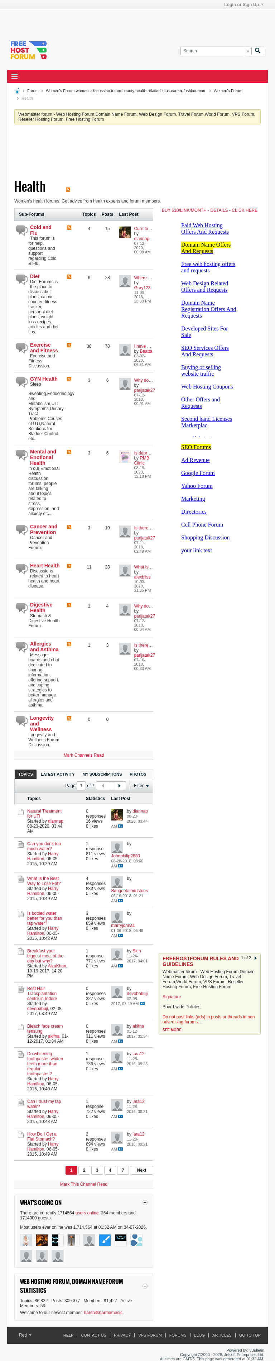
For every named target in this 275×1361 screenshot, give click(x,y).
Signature (172, 996)
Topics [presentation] (25, 774)
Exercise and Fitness (44, 347)
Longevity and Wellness (42, 723)
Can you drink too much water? (44, 846)
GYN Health (44, 379)
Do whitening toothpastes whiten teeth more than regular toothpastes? (45, 1063)
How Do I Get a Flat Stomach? (42, 1137)
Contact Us (93, 1335)
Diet (34, 276)
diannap (141, 238)
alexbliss (142, 577)
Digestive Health (41, 607)
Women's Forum (228, 91)
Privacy (122, 1335)
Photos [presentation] (138, 774)
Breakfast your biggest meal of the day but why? (45, 955)
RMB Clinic (141, 461)
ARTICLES (222, 1335)
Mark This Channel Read (84, 1184)
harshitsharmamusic (103, 1312)
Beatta (146, 351)
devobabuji (37, 1008)
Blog (199, 1335)
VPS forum (149, 1335)
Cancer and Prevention (43, 529)
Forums (178, 1335)
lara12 (138, 1053)
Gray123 (142, 287)
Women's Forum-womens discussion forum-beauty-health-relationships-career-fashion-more (126, 91)
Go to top (250, 1335)
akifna (53, 1036)
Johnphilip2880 (125, 855)
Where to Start (147, 277)
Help (68, 1335)
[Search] (215, 51)
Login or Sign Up (244, 4)
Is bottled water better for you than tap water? (44, 918)
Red (25, 1335)
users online (87, 1212)
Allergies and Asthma (44, 646)
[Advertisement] (91, 21)
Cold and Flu (41, 230)
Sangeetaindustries (129, 890)
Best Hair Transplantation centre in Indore (42, 993)
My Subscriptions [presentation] (102, 774)
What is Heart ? (149, 567)
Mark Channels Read (84, 755)
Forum (33, 91)
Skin (136, 950)
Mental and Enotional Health (43, 457)
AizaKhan (57, 966)
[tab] (25, 774)
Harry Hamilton (42, 856)
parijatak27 (144, 390)
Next (141, 1170)
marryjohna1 (123, 925)
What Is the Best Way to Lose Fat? (44, 881)
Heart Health (44, 565)
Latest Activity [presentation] (58, 774)
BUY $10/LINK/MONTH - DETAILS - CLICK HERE (210, 210)
